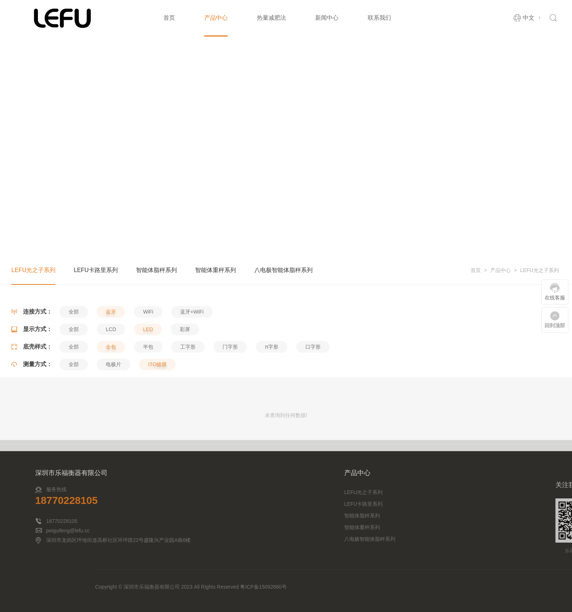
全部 (74, 345)
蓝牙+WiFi (192, 345)
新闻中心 (327, 18)
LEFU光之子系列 (539, 271)
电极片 (113, 397)
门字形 (230, 380)
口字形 (313, 380)
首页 (169, 18)
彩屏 (185, 362)
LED (148, 362)
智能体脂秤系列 (156, 271)
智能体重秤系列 (215, 271)
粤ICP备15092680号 (484, 587)
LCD (111, 362)
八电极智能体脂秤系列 (283, 271)
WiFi (148, 345)
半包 (148, 380)
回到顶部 (555, 325)
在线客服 (555, 298)
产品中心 (216, 18)
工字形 (188, 380)
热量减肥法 (271, 18)
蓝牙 (111, 345)
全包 (111, 380)
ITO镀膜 (157, 397)
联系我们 (379, 18)
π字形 (272, 380)
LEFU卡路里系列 (96, 271)
